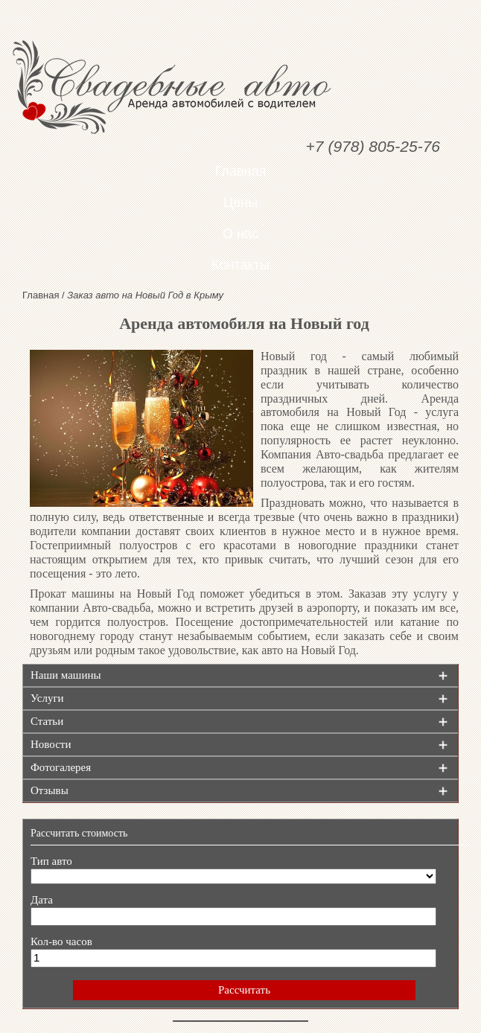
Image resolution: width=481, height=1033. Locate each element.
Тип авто (51, 861)
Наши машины (66, 675)
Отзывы (50, 790)
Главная (241, 171)
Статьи (47, 721)
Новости (51, 744)
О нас (240, 233)
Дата (42, 900)
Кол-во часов (61, 941)
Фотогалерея (61, 767)
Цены (240, 202)
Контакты (240, 265)
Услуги (47, 698)
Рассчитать (244, 990)
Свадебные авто (240, 87)
